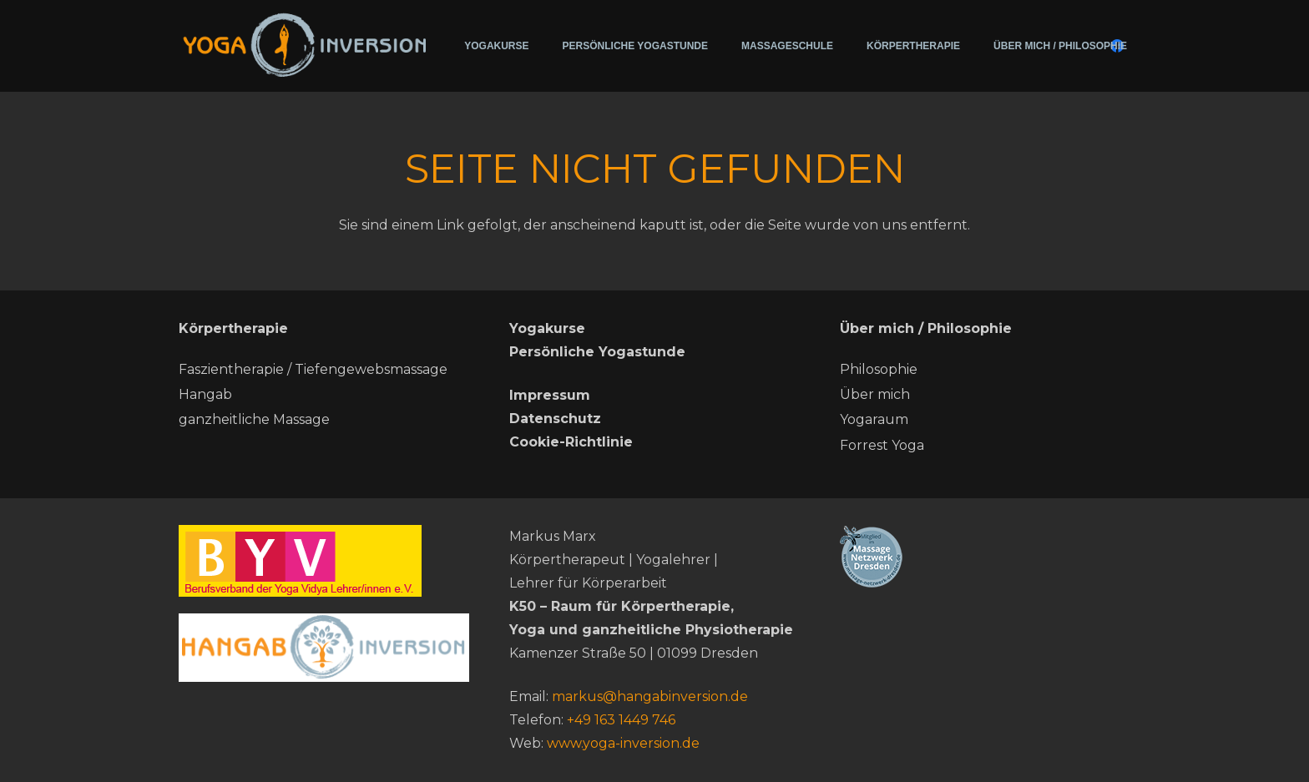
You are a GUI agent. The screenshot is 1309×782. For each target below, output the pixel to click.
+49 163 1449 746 (621, 720)
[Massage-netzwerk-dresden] (985, 556)
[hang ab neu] (324, 647)
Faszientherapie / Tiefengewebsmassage (313, 369)
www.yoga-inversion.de (623, 743)
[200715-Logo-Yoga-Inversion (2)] (305, 43)
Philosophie (878, 369)
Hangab (205, 394)
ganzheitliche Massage (254, 419)
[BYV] (324, 561)
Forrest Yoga (882, 445)
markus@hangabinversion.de (650, 696)
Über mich (875, 394)
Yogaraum (874, 419)
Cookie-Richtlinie (571, 442)
